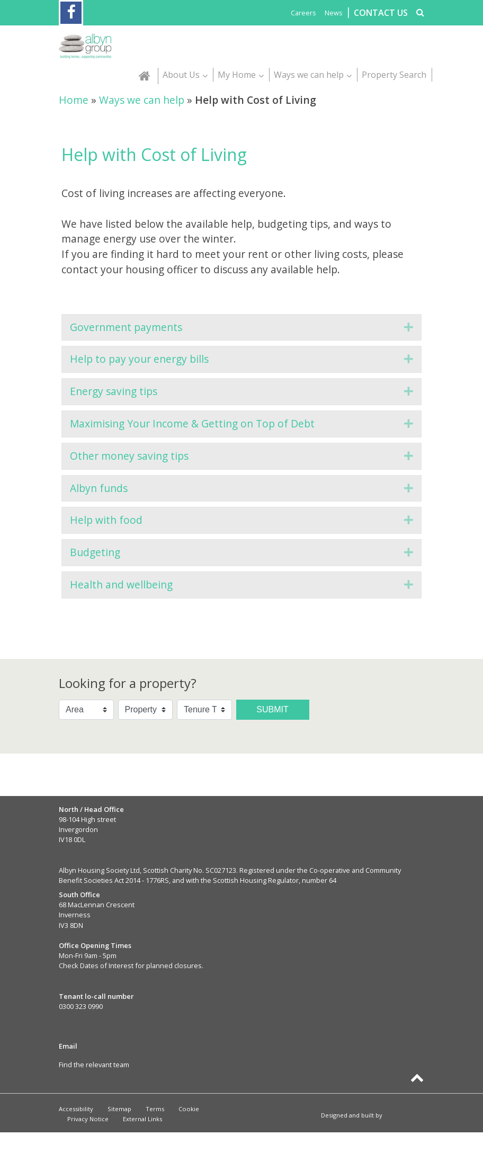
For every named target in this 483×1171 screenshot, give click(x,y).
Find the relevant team (94, 1064)
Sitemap (119, 1109)
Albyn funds (99, 488)
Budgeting (95, 552)
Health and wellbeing (121, 584)
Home (73, 100)
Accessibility (76, 1109)
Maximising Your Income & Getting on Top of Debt (192, 423)
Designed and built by (376, 1115)
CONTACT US (381, 13)
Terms (155, 1109)
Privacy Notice (88, 1119)
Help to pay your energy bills (139, 359)
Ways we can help (141, 100)
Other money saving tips (129, 456)
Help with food (106, 520)
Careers (303, 12)
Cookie (188, 1109)
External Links (142, 1119)
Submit (272, 709)
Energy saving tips (113, 391)
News (334, 12)
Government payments (126, 327)
